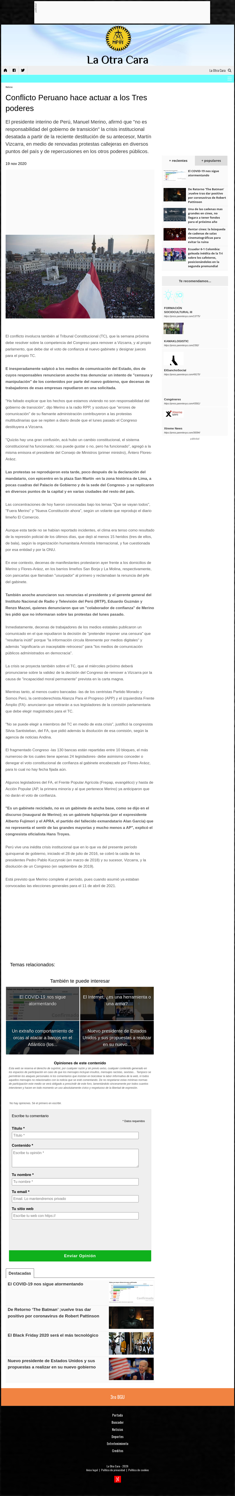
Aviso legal (92, 1470)
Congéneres (172, 399)
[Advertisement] (118, 12)
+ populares (211, 160)
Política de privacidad (113, 1470)
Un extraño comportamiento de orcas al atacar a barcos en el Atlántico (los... (42, 1038)
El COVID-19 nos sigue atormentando (45, 1284)
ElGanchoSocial (175, 370)
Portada (117, 1415)
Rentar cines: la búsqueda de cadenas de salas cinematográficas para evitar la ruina (206, 235)
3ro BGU (117, 1397)
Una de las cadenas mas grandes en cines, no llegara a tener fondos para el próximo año (205, 215)
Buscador (118, 1422)
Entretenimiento (117, 1443)
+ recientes (178, 160)
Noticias (9, 87)
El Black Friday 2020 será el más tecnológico (53, 1335)
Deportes (117, 1436)
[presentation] (46, 1238)
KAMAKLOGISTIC (176, 341)
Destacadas (20, 1273)
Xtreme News (173, 428)
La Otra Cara (113, 1466)
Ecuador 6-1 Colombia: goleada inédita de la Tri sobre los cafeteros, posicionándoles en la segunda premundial (205, 257)
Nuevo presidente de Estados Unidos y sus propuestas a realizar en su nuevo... (117, 1038)
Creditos (117, 1450)
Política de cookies (138, 1470)
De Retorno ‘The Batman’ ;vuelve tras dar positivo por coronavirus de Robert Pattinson (207, 195)
